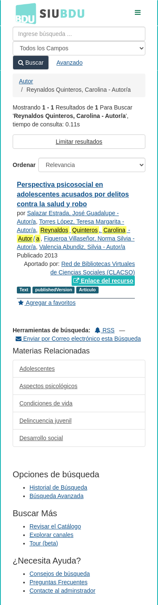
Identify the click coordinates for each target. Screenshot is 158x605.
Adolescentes (37, 368)
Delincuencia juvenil (45, 420)
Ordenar (24, 165)
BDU (24, 13)
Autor (26, 81)
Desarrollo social (41, 438)
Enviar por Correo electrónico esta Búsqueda (78, 338)
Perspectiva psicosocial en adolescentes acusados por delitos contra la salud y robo (73, 194)
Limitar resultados (79, 141)
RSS (105, 330)
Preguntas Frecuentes (58, 582)
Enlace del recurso (103, 280)
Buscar (30, 62)
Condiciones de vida (45, 403)
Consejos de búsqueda (59, 573)
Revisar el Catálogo (55, 526)
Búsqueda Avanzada (56, 496)
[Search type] (79, 48)
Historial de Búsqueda (58, 487)
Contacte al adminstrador (62, 590)
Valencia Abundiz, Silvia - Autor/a (82, 247)
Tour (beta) (43, 543)
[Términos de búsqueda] (79, 34)
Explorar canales (51, 534)
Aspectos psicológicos (48, 386)
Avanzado (69, 62)
